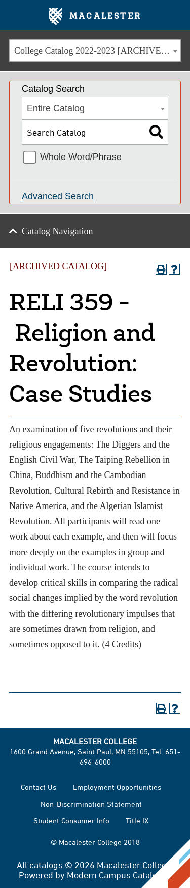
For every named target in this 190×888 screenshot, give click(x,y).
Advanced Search (58, 196)
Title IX (137, 820)
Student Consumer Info (71, 820)
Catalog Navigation (57, 231)
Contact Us (38, 787)
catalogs (46, 865)
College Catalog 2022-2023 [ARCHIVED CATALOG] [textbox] (97, 51)
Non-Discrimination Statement (91, 804)
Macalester (95, 17)
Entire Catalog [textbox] (56, 108)
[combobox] (95, 50)
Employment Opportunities (117, 787)
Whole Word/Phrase (81, 157)
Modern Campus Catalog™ (118, 875)
